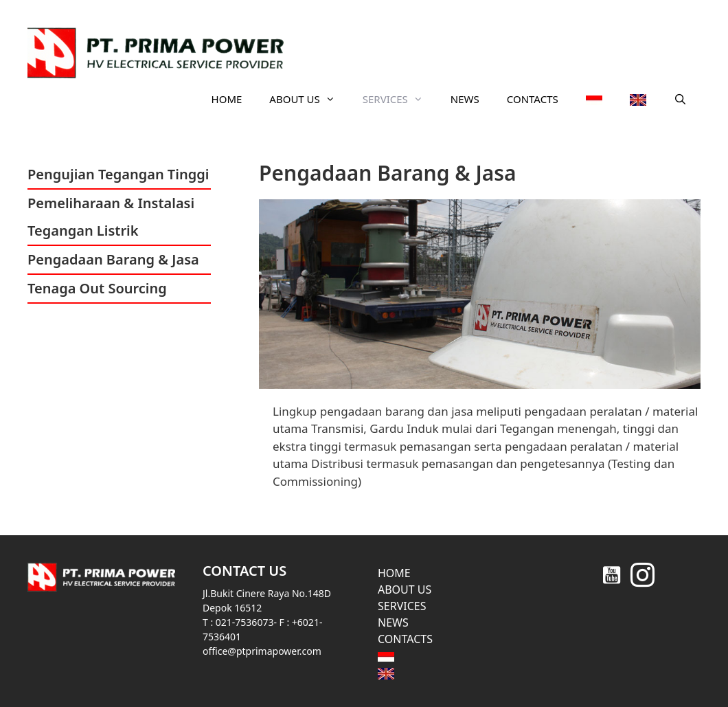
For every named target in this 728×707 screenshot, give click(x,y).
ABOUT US (308, 99)
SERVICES (400, 99)
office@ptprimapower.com (262, 651)
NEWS (465, 99)
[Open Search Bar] (680, 99)
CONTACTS (532, 99)
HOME (227, 99)
